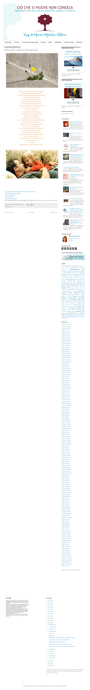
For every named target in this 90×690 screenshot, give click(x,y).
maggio (51, 649)
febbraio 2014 (65, 531)
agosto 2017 (65, 459)
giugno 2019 (65, 430)
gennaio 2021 (65, 401)
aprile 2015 (64, 504)
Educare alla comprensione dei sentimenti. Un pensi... (62, 637)
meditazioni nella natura (68, 309)
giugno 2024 (65, 347)
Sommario (79, 42)
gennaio (51, 658)
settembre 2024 (66, 343)
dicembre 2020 (65, 403)
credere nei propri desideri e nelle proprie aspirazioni (73, 297)
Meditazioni (58, 42)
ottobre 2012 (65, 562)
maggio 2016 (65, 480)
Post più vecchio (54, 212)
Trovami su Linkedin (10, 195)
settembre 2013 (66, 540)
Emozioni (64, 265)
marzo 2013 (65, 552)
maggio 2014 (65, 525)
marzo (51, 653)
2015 (49, 622)
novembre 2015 (66, 492)
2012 (49, 665)
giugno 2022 (65, 380)
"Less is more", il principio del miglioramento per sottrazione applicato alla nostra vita (77, 222)
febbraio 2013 (65, 554)
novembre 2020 (66, 405)
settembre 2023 (66, 361)
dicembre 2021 (65, 386)
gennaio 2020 (65, 423)
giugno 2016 (65, 479)
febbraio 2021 (65, 399)
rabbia (76, 313)
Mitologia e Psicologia (66, 271)
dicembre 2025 (65, 324)
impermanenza (69, 306)
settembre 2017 (65, 457)
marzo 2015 (65, 506)
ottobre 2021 (65, 390)
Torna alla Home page (11, 198)
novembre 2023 (66, 357)
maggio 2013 (65, 548)
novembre (52, 627)
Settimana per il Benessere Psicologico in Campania (72, 277)
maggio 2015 (65, 502)
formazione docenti (66, 304)
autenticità (79, 280)
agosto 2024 (65, 345)
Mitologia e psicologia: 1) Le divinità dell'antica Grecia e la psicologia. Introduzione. (77, 156)
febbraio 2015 (65, 508)
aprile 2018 (64, 452)
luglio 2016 (64, 477)
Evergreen (71, 265)
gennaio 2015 (65, 509)
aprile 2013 (64, 550)
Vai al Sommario (9, 197)
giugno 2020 (65, 413)
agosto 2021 (65, 392)
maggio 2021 (65, 396)
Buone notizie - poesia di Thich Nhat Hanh (59, 639)
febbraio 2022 (65, 384)
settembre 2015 (66, 496)
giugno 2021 (65, 394)
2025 (49, 600)
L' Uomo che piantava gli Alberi (71, 167)
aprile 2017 (64, 463)
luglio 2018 (64, 448)
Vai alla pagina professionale (12, 193)
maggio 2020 (65, 415)
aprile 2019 (64, 434)
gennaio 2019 (65, 438)
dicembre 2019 (65, 424)
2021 (49, 609)
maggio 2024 (65, 349)
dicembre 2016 (65, 467)
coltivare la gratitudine (68, 289)
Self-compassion (77, 276)
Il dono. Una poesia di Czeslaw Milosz (75, 145)
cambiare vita (78, 286)
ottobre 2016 (65, 471)
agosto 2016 (65, 475)
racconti (82, 313)
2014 (49, 661)
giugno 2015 (65, 500)
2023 (49, 605)
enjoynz (54, 686)
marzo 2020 (65, 419)
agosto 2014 (65, 519)
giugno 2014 (65, 523)
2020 (49, 611)
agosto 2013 (65, 542)
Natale (70, 274)
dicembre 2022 (65, 370)
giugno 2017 (65, 461)
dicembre (51, 624)
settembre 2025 (66, 328)
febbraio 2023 (65, 368)
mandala (64, 308)
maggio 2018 (65, 450)
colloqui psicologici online (76, 287)
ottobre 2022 (65, 372)
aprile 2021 (64, 397)
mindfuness (78, 311)
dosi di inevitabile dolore (73, 300)
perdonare (64, 313)
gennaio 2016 (65, 488)
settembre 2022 (66, 374)
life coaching (78, 306)
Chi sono (16, 42)
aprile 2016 (64, 482)
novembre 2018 (66, 442)
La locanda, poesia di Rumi (76, 198)
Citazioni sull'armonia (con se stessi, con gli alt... (60, 644)
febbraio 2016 (65, 486)
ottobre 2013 (65, 538)
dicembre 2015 (65, 490)
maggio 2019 (65, 432)
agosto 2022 (65, 376)
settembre (52, 631)
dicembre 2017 (65, 455)
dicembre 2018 (65, 440)
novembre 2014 (66, 513)
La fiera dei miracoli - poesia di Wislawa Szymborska (62, 646)
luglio (50, 633)
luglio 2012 (64, 565)
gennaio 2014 (65, 533)
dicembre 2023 (65, 355)
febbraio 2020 (65, 421)
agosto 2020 (65, 409)
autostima (74, 282)
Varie (63, 279)
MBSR (73, 267)
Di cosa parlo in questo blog (30, 42)
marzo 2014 (65, 529)
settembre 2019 (66, 428)
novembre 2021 (66, 388)
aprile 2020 (64, 417)
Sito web (43, 42)
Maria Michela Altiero (75, 236)
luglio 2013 (64, 544)
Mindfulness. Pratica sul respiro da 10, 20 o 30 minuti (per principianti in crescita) (77, 210)
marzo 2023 (65, 367)
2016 (49, 620)
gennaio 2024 (65, 353)
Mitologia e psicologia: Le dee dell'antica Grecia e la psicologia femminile (73, 272)
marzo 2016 (65, 484)
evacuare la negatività (75, 303)
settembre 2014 (66, 517)
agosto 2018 (65, 446)
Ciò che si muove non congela (68, 113)
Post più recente (9, 212)
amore (67, 279)
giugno (51, 635)
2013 (49, 663)
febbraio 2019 (65, 436)
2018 (49, 616)
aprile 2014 (64, 527)
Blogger (65, 686)
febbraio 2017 (65, 465)
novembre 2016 (66, 469)
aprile (51, 651)
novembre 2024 (66, 339)
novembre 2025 (66, 326)
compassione (65, 294)
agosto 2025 (65, 330)
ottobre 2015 (65, 494)
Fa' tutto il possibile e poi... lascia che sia (76, 187)
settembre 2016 (66, 473)
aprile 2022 (64, 382)
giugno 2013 (65, 546)
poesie (9, 206)
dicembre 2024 (65, 338)
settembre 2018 (66, 444)
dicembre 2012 (65, 558)
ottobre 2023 (65, 359)
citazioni (64, 288)
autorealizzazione (66, 282)
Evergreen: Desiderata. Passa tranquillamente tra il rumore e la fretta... (77, 176)
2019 (49, 613)
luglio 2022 (64, 378)
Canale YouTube (69, 42)
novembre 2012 (66, 560)
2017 (49, 618)
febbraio (51, 656)
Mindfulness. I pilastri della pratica (57, 642)
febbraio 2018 (65, 453)
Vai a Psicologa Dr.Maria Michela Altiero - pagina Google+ (20, 191)
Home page (8, 42)
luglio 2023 (64, 365)
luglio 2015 (64, 498)
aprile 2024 (64, 351)
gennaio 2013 (65, 556)
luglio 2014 (64, 521)
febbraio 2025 (65, 336)
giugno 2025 (65, 332)
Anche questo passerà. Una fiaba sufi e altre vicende (76, 122)
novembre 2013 (66, 536)
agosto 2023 (65, 363)
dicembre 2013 (65, 535)
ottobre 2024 (65, 341)
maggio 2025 (65, 334)
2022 (49, 607)
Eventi (50, 42)
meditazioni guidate (75, 308)
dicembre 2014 (65, 511)
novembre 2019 (66, 426)
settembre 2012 (66, 564)
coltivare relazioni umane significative (73, 292)
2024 (49, 602)
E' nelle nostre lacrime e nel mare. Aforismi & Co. (71, 569)
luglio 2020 (64, 411)
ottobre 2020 (65, 407)
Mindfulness (75, 269)
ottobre (51, 629)
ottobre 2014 (65, 515)
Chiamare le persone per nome (76, 133)
